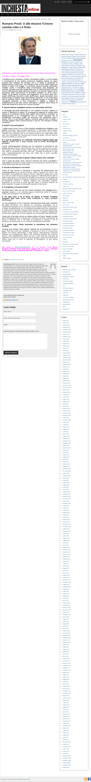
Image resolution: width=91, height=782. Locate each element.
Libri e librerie (66, 195)
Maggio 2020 (66, 485)
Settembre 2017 (67, 559)
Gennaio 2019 (66, 522)
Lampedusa (75, 82)
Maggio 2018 (66, 540)
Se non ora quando (72, 96)
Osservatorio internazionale (69, 218)
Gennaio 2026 (66, 327)
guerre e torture (70, 76)
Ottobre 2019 (66, 501)
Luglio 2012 (66, 702)
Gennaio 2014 (66, 661)
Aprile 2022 (66, 431)
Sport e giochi (66, 251)
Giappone (64, 74)
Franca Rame (65, 72)
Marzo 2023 (66, 406)
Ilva (62, 78)
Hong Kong (82, 76)
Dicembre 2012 (66, 691)
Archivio (65, 121)
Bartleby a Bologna (67, 145)
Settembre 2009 (67, 760)
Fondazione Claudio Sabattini (70, 154)
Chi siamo (57, 2)
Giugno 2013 (66, 677)
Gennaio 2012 (66, 716)
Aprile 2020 (66, 487)
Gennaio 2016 (66, 605)
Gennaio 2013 (66, 688)
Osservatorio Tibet (34, 14)
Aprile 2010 (66, 753)
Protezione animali (67, 94)
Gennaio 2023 (66, 410)
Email (12, 318)
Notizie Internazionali (68, 299)
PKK (73, 92)
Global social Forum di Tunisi (77, 74)
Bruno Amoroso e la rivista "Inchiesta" (72, 147)
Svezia (63, 100)
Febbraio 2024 (66, 380)
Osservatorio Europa (16, 19)
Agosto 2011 (66, 728)
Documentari (66, 137)
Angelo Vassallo (66, 56)
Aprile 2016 (66, 598)
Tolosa (63, 102)
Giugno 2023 (66, 399)
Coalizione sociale (67, 64)
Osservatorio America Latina (70, 207)
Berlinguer (64, 60)
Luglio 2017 (66, 563)
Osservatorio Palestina (68, 223)
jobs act (80, 78)
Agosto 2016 (66, 589)
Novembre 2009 (67, 758)
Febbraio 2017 (66, 575)
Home (9, 19)
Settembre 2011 (67, 725)
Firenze (81, 71)
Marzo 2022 (66, 434)
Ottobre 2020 (66, 473)
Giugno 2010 (66, 751)
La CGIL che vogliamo (68, 297)
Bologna (78, 60)
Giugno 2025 (66, 343)
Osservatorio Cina (67, 209)
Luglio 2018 (66, 536)
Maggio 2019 (66, 512)
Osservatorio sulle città (68, 235)
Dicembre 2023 (66, 385)
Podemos (78, 92)
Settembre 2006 (67, 765)
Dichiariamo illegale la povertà (70, 135)
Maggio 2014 (66, 651)
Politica (22, 259)
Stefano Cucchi (74, 98)
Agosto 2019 (66, 505)
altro (64, 114)
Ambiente (65, 117)
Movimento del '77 (67, 87)
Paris (81, 91)
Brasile (63, 62)
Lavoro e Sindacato (67, 193)
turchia (84, 102)
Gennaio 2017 (66, 577)
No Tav (73, 89)
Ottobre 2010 (66, 744)
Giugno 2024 (66, 371)
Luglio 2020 (66, 480)
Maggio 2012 (66, 707)
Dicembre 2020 (66, 468)
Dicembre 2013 (66, 663)
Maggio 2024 (66, 373)
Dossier (2, 14)
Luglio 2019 (66, 508)
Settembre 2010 (67, 746)
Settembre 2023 (67, 392)
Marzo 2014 (66, 656)
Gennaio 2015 (66, 633)
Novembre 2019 (67, 498)
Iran (76, 78)
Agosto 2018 (66, 533)
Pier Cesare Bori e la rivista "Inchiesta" (72, 162)
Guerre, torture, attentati (69, 191)
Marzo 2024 (66, 378)
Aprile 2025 (66, 348)
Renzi (75, 94)
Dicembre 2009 (66, 756)
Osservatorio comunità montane (71, 211)
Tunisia (79, 102)
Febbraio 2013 (66, 686)
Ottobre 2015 (66, 612)
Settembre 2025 (67, 336)
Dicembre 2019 (66, 496)
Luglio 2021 (66, 452)
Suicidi (81, 98)
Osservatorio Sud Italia (68, 232)
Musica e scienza (67, 157)
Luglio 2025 (66, 341)
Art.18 (80, 56)
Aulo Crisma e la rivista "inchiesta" (71, 144)
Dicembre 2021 (66, 441)
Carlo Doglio (75, 62)
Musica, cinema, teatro (68, 202)
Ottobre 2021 (66, 445)
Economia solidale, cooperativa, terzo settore (74, 177)
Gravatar (36, 331)
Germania (80, 72)
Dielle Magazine (67, 274)
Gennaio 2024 (66, 383)
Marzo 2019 (66, 517)
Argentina (75, 56)
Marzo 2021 (66, 461)
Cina (80, 62)
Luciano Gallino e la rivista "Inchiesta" (72, 155)
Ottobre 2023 (66, 390)
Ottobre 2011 (66, 723)
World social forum (67, 172)
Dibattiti (8, 14)
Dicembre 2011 (66, 718)
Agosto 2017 (66, 561)
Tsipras (73, 101)
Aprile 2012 (66, 709)
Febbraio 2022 (66, 436)
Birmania (71, 60)
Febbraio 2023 (66, 408)
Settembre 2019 (67, 503)
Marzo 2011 (66, 739)
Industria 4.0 (71, 78)
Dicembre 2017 (66, 552)
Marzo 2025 (66, 350)
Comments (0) (19, 29)
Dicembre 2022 (66, 413)
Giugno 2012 (66, 705)
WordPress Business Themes (23, 779)
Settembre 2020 (67, 475)
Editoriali (18, 14)
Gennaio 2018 (66, 549)
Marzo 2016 (66, 600)
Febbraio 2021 (66, 464)
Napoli (63, 89)
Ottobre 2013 (66, 668)
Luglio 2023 (66, 397)
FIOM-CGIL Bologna (68, 281)
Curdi (76, 65)
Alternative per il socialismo (69, 269)
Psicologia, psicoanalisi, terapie (70, 244)
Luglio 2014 (66, 647)
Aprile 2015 (66, 626)
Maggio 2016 (66, 596)
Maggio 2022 (66, 429)
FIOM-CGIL (66, 279)
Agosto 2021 (66, 450)
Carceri (64, 126)
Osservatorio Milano (68, 221)
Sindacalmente (66, 304)
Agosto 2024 (66, 366)
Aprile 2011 (66, 737)
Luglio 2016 (66, 591)
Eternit (71, 71)
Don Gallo (69, 67)
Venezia (69, 103)
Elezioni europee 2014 (68, 149)
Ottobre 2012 (66, 695)
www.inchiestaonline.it (23, 247)
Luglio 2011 (66, 730)
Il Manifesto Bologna (68, 288)
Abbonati (63, 2)
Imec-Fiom (65, 292)
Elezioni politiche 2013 (68, 150)
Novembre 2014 (67, 637)
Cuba (72, 65)
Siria (80, 96)
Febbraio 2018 (66, 547)
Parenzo (72, 91)
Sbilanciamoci (66, 302)
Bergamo (83, 58)
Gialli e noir (65, 186)
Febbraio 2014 (66, 658)
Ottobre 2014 (66, 640)
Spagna (66, 98)
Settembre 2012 (67, 698)
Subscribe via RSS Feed (11, 300)
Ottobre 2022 (66, 417)
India (65, 78)
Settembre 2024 (67, 364)
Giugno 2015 (66, 621)
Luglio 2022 (66, 424)
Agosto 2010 (66, 749)
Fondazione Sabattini (68, 283)
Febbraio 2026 (66, 325)
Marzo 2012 (66, 712)
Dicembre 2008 (66, 762)
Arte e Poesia (66, 124)
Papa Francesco (67, 160)
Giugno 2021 (66, 454)
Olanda (78, 89)
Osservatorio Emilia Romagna (70, 214)
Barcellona (69, 58)
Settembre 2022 (67, 420)
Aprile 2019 (66, 515)
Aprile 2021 (66, 459)
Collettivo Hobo (78, 64)
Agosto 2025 (66, 339)
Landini (82, 82)
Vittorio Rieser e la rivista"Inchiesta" (71, 170)
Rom (78, 94)
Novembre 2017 (67, 554)
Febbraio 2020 (66, 492)
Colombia (64, 65)
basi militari (76, 58)
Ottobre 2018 (66, 529)
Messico (80, 85)
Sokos (64, 306)
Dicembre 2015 (66, 607)
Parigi (77, 91)
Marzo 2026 (66, 322)
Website (5, 324)
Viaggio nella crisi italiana (69, 167)
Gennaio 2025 (66, 355)
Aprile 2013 (66, 681)
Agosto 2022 (66, 422)
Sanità (83, 94)
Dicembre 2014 (66, 635)
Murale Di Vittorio (78, 87)
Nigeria (68, 89)
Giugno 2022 (66, 427)
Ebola (63, 69)
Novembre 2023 (67, 387)
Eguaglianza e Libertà (68, 276)
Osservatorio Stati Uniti (68, 230)
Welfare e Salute (67, 258)
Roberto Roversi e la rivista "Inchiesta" (72, 165)
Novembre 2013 (67, 665)
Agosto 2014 (66, 644)
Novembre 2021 (67, 443)
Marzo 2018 (66, 545)
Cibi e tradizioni (66, 128)
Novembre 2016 (67, 582)
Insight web (66, 295)
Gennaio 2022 (66, 438)
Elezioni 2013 (73, 69)
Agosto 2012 (66, 700)
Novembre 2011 (67, 721)
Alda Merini (82, 54)
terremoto (73, 100)
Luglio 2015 (66, 619)
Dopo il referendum (79, 67)
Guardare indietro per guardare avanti (72, 188)
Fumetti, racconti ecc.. (68, 184)
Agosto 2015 (66, 617)
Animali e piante (67, 119)
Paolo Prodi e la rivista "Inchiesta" (71, 159)
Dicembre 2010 (66, 742)
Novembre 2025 (67, 332)
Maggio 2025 (66, 346)
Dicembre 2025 (66, 329)
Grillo (63, 76)
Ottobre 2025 (66, 334)
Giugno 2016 (66, 593)
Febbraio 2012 (66, 714)
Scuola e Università (67, 249)
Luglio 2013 (66, 674)
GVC (64, 286)
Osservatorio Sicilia (67, 228)
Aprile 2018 (66, 542)
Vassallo (64, 103)
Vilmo (74, 103)
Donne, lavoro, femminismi (69, 140)
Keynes (63, 80)
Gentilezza (73, 72)
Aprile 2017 (66, 570)
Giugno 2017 (66, 566)
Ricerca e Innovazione (68, 246)
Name (7, 311)
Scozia (63, 96)
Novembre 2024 (67, 360)
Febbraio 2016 (66, 603)
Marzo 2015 (66, 628)
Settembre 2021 (67, 448)
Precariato (65, 242)
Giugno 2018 (66, 538)
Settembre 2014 (67, 642)
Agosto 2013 (66, 672)
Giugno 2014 (66, 649)
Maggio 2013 (66, 679)
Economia (65, 174)
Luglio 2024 (66, 369)
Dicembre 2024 (66, 357)
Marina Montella (66, 85)
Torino (68, 102)
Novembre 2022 (67, 415)
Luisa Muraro (76, 83)
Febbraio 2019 (66, 519)
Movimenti (65, 200)
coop (69, 65)
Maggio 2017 (66, 568)
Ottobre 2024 (66, 362)
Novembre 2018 (67, 526)
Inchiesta (3, 779)
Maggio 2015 (66, 624)
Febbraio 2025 (66, 353)
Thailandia (79, 100)
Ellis (67, 71)
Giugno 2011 (66, 732)
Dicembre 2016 (66, 580)
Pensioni (64, 92)
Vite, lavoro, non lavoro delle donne (71, 169)
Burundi (68, 62)
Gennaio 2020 (66, 494)
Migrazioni (65, 198)
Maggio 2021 (66, 457)
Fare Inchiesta (25, 14)
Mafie (83, 83)
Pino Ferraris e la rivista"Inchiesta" (71, 164)
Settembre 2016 (67, 586)
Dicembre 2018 (66, 524)
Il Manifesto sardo (67, 290)
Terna (67, 100)
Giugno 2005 (66, 767)
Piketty (69, 92)
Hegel (77, 76)
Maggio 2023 (66, 401)
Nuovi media (66, 205)
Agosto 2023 (66, 394)
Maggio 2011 (66, 735)
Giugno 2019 (66, 510)
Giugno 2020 (66, 482)
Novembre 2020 (67, 471)
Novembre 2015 (67, 610)
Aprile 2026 (66, 320)
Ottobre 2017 (66, 556)
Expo (74, 71)
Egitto (67, 69)
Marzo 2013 (66, 684)
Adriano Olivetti (74, 54)
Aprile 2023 (66, 404)
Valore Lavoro (66, 309)
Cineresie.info (66, 272)
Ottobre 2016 (66, 584)
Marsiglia (75, 85)
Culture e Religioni (67, 131)
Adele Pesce (65, 54)
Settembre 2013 (67, 670)
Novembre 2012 (67, 693)
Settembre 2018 (67, 531)
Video (13, 14)
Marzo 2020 (66, 489)
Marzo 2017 (66, 573)
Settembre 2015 (67, 614)
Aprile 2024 (66, 376)
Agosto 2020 (66, 478)
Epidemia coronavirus (68, 152)
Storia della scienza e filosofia (70, 253)
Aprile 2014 (66, 654)
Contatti (70, 2)
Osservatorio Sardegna (68, 225)
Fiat (78, 71)
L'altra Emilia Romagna (73, 80)
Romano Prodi (5, 29)
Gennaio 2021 (66, 466)
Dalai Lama (81, 65)
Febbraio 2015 (66, 630)
